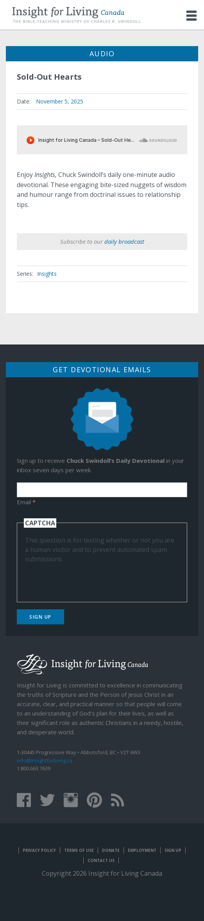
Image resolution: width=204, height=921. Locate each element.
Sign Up (40, 617)
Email (26, 502)
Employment (142, 850)
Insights (47, 273)
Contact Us (101, 860)
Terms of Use (79, 850)
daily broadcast (124, 241)
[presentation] (84, 579)
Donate (111, 850)
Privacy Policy (39, 850)
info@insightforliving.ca (44, 760)
